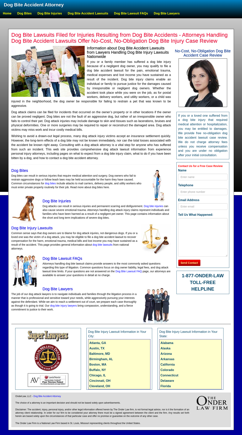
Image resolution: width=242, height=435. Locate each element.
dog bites (50, 183)
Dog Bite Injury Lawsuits (32, 228)
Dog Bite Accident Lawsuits (88, 13)
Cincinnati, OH (99, 380)
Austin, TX (97, 348)
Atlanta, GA (97, 343)
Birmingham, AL (101, 359)
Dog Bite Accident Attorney (34, 4)
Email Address (189, 200)
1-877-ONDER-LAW (203, 275)
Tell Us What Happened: (195, 214)
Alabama (166, 343)
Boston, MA (97, 364)
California (167, 364)
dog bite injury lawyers (63, 305)
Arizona (166, 353)
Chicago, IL (97, 375)
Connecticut (169, 375)
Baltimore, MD (99, 353)
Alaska (165, 348)
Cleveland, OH (99, 386)
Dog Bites (24, 13)
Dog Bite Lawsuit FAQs (131, 13)
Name (182, 170)
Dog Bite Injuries (49, 13)
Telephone (185, 185)
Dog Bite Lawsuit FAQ (129, 271)
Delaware (167, 380)
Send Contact (189, 262)
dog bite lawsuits (103, 244)
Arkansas (167, 359)
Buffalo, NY (97, 370)
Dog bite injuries (153, 206)
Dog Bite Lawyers (167, 13)
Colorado (167, 370)
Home (7, 13)
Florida (165, 386)
